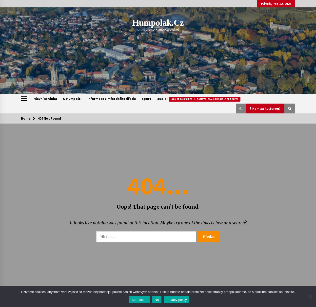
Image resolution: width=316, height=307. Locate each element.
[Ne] (309, 296)
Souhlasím (139, 300)
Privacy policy (176, 300)
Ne (157, 300)
